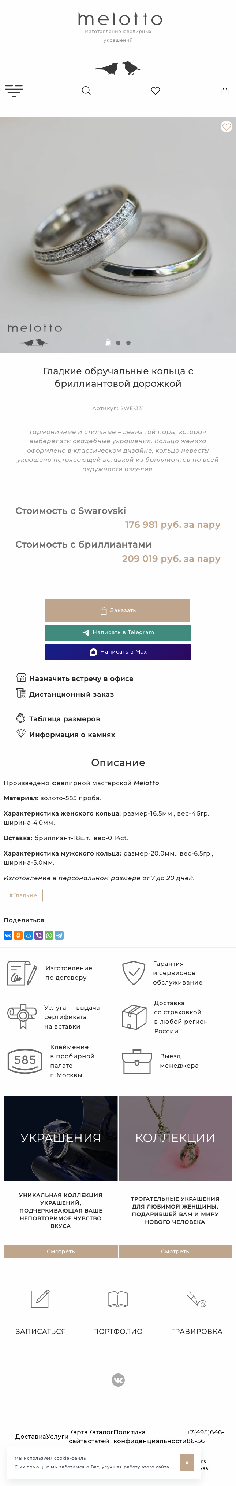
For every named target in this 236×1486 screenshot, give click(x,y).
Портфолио (118, 1313)
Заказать (118, 611)
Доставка (30, 1436)
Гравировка (196, 1313)
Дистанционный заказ (65, 695)
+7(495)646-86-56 (206, 1437)
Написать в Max (118, 652)
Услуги (57, 1436)
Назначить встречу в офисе (75, 679)
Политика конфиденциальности (150, 1437)
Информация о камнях (65, 735)
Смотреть (61, 1251)
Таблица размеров (58, 719)
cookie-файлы (70, 1458)
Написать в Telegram (118, 633)
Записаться (39, 1313)
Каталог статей (100, 1437)
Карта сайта (78, 1437)
